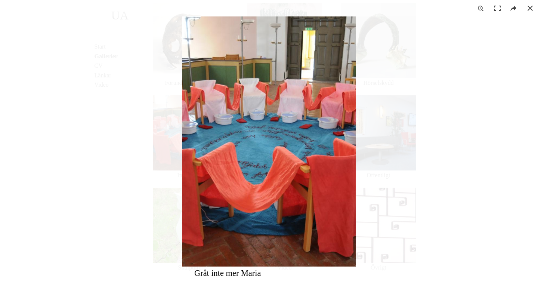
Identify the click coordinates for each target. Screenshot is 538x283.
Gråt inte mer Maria (227, 273)
